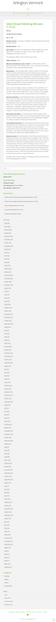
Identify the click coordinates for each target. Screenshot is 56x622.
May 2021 (7, 414)
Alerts (40, 611)
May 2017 (7, 557)
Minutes (6, 579)
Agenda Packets (7, 177)
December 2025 (8, 236)
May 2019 (7, 492)
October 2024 (8, 281)
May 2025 (7, 259)
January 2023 (7, 350)
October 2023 (8, 320)
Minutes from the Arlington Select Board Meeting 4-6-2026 (21, 197)
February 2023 (8, 346)
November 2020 (8, 434)
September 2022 (8, 362)
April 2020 (7, 457)
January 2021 (7, 427)
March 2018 (7, 534)
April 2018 (7, 531)
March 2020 (7, 460)
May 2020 (7, 453)
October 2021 (8, 398)
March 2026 (7, 226)
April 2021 (7, 418)
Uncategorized (8, 586)
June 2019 (7, 489)
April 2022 (7, 379)
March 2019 (7, 499)
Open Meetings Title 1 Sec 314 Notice (13, 185)
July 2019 (6, 486)
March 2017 (7, 564)
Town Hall (12, 611)
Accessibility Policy (31, 611)
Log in (6, 595)
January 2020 (7, 466)
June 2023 (7, 333)
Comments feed (8, 601)
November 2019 (8, 473)
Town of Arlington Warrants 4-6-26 (14, 205)
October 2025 (8, 242)
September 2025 (8, 246)
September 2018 (8, 515)
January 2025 (7, 272)
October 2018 (8, 512)
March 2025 (7, 265)
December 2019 (8, 470)
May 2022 (7, 375)
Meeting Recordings (8, 183)
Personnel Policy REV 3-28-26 (13, 214)
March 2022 (7, 382)
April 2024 (7, 301)
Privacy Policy (20, 611)
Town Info (38, 612)
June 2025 (7, 255)
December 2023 (8, 314)
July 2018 (6, 521)
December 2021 (8, 392)
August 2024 (7, 288)
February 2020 (8, 463)
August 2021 (7, 405)
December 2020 (8, 431)
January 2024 (7, 311)
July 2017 (6, 551)
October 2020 (8, 437)
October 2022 (8, 359)
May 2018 (7, 528)
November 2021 (8, 395)
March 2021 (7, 421)
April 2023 (7, 340)
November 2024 (8, 278)
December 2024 (8, 275)
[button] (28, 8)
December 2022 (8, 353)
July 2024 (6, 291)
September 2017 (8, 544)
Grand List (24, 612)
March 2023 (7, 343)
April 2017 (7, 560)
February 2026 (8, 230)
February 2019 (8, 502)
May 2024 (7, 298)
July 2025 (6, 252)
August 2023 (7, 327)
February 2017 (8, 567)
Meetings (6, 576)
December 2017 (8, 541)
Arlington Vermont (28, 3)
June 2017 (7, 554)
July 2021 (6, 408)
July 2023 (6, 330)
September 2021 (8, 401)
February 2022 (8, 385)
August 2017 (7, 547)
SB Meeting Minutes (14, 612)
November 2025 (8, 239)
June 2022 (7, 372)
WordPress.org (8, 604)
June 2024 (7, 294)
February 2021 (8, 424)
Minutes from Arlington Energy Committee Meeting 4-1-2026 (21, 201)
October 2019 (8, 476)
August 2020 (7, 444)
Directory (31, 612)
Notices (6, 582)
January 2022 (7, 388)
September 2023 (8, 324)
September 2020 (8, 440)
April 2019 (7, 495)
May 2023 (7, 337)
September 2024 (8, 285)
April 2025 (7, 262)
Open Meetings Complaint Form (11, 188)
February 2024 (8, 307)
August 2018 (7, 518)
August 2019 (7, 482)
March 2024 (7, 304)
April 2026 (7, 223)
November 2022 (8, 356)
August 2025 (7, 249)
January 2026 (7, 233)
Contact (45, 612)
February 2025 (8, 268)
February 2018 (8, 538)
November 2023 (8, 317)
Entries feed (7, 598)
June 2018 (7, 525)
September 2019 (8, 479)
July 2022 (6, 369)
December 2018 (8, 508)
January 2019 (7, 505)
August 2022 (7, 366)
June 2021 (7, 411)
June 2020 (7, 450)
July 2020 (6, 447)
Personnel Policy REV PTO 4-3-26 (14, 209)
